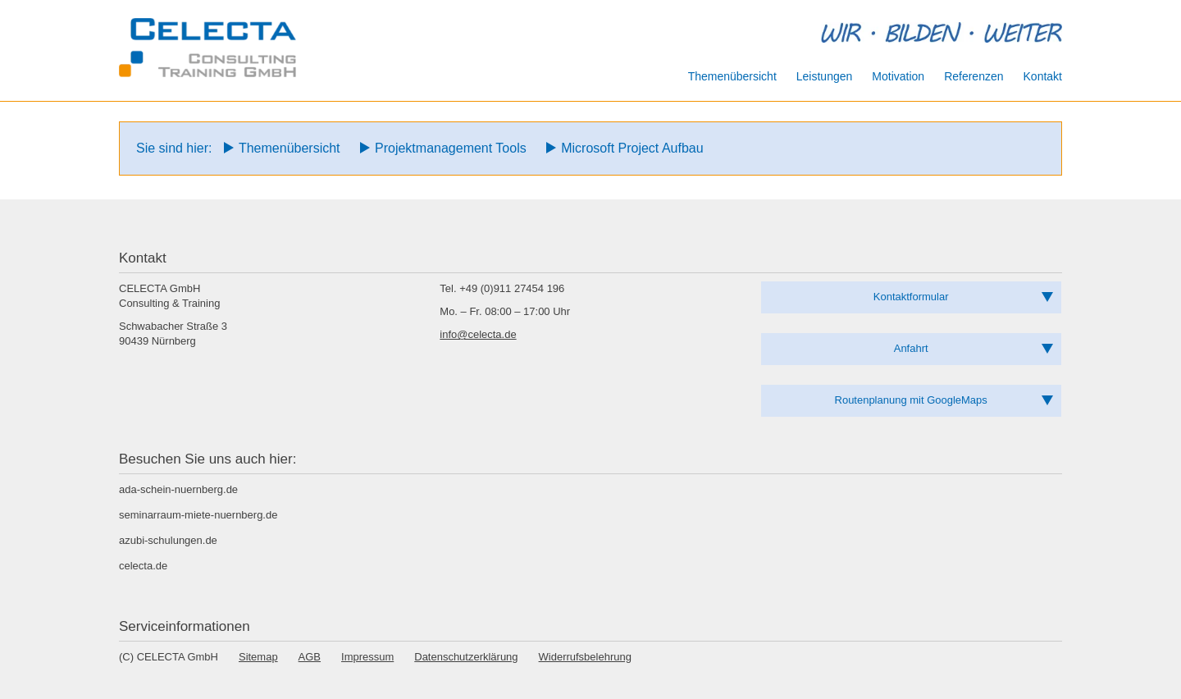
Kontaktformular (911, 296)
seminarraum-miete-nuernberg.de (198, 515)
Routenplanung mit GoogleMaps (911, 400)
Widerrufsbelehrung (585, 657)
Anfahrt (911, 348)
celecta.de (143, 566)
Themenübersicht (289, 148)
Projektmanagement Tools (451, 148)
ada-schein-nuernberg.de (178, 489)
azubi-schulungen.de (168, 540)
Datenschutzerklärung (466, 657)
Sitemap (258, 657)
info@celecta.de (478, 334)
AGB (310, 657)
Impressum (367, 657)
